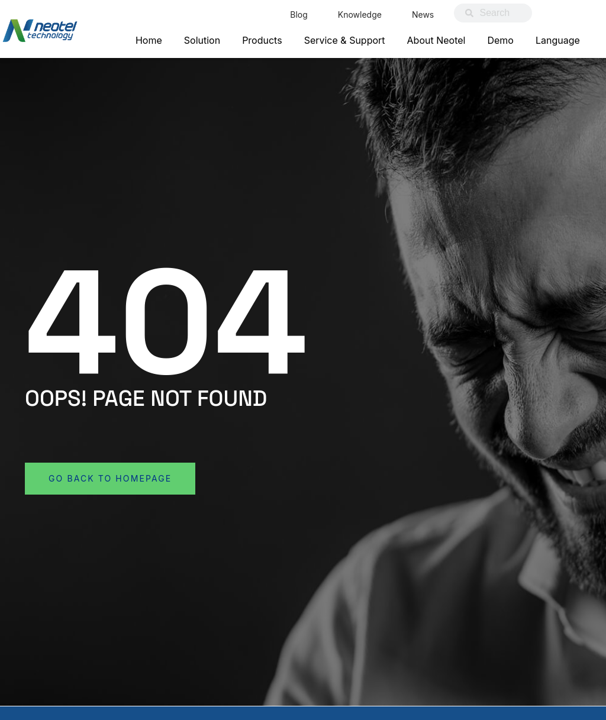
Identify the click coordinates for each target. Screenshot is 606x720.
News (423, 14)
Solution (202, 40)
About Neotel (436, 40)
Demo (500, 40)
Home (149, 40)
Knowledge (360, 14)
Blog (299, 14)
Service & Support (344, 40)
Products (262, 40)
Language (558, 40)
